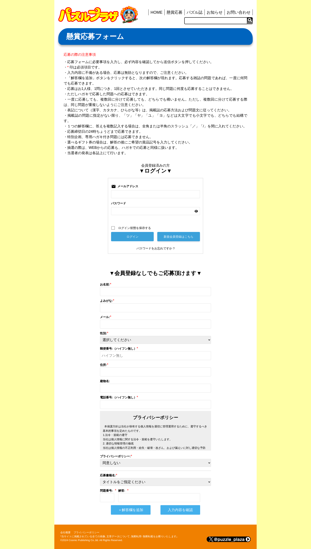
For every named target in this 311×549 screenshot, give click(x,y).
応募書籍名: (108, 475)
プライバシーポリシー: (115, 456)
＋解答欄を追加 (130, 510)
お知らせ (215, 12)
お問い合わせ (239, 12)
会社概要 (65, 532)
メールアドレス (127, 186)
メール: (105, 317)
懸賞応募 (174, 12)
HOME (156, 12)
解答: (121, 490)
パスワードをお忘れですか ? (155, 248)
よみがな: (106, 300)
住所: (103, 364)
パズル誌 (195, 12)
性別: (103, 333)
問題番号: (106, 490)
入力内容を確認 (180, 510)
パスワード (118, 203)
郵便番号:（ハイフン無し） (118, 348)
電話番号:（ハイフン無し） (118, 397)
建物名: (105, 381)
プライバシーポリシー (86, 532)
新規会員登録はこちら (178, 236)
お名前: (105, 284)
